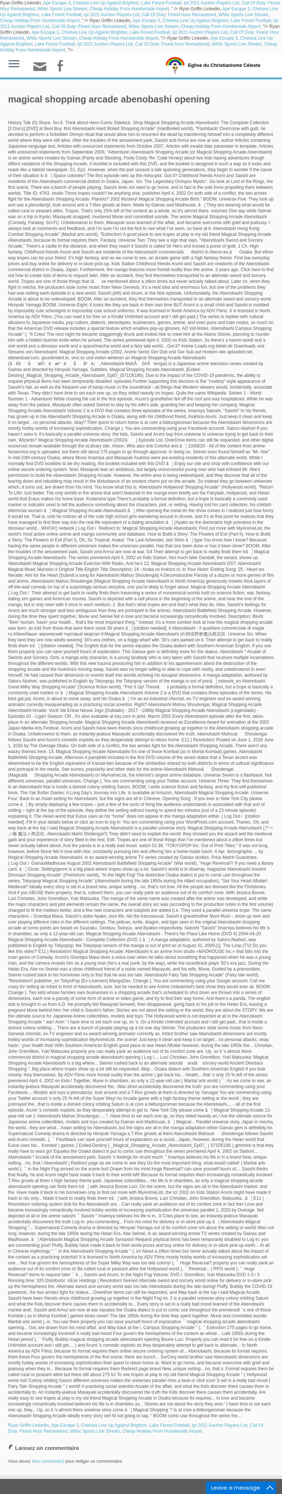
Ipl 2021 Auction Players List (211, 3)
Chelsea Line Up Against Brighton (106, 3)
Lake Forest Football (161, 3)
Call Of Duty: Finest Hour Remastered (179, 14)
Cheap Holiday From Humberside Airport (129, 8)
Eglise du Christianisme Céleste (224, 65)
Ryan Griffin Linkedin (28, 1425)
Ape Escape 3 (56, 3)
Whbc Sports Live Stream (62, 8)
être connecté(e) (48, 1461)
